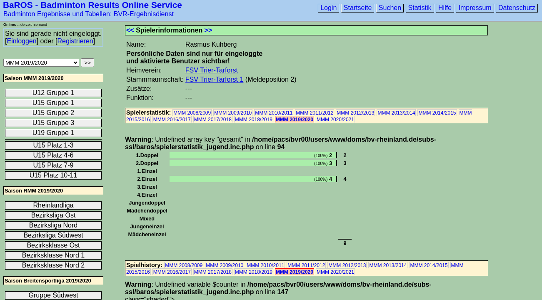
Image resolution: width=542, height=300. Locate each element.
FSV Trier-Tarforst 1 (214, 79)
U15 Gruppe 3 (53, 122)
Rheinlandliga (53, 205)
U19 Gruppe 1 (53, 132)
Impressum (474, 7)
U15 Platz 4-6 (53, 155)
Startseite (358, 7)
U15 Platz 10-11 (53, 175)
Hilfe (445, 7)
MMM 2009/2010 (233, 113)
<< (130, 30)
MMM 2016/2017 (172, 119)
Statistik (420, 7)
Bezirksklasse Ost (53, 245)
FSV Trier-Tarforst (211, 70)
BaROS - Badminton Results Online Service (92, 5)
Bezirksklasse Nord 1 (53, 255)
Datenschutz (516, 7)
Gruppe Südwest (53, 295)
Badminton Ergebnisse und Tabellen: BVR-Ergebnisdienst (88, 14)
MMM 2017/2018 (213, 119)
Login (328, 7)
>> (208, 30)
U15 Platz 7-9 (53, 165)
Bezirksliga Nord (53, 225)
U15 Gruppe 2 (53, 112)
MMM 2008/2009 (192, 113)
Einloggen (21, 41)
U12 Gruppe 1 (53, 92)
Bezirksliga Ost (53, 215)
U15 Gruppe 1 (53, 102)
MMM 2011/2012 (314, 113)
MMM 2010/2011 (273, 113)
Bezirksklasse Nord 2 (53, 265)
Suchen (390, 7)
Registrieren (75, 41)
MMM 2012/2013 (355, 113)
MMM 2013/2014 (396, 113)
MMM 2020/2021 (335, 119)
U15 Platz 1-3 (53, 145)
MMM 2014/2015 (437, 113)
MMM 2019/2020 (294, 119)
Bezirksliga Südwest (53, 235)
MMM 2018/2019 (253, 119)
